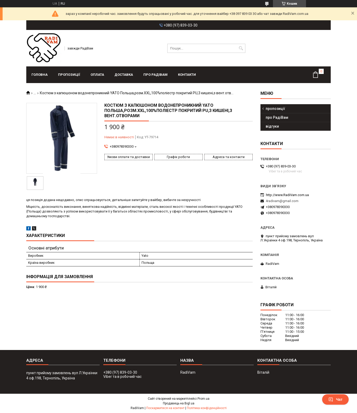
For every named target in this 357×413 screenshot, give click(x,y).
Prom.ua (203, 399)
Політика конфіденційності (207, 408)
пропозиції (69, 75)
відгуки (272, 126)
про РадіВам (155, 75)
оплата (97, 75)
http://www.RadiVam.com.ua (287, 195)
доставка (123, 75)
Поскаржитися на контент (165, 408)
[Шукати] (240, 48)
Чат (335, 399)
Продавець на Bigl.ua (178, 403)
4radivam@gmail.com (282, 201)
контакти (187, 75)
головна (39, 75)
